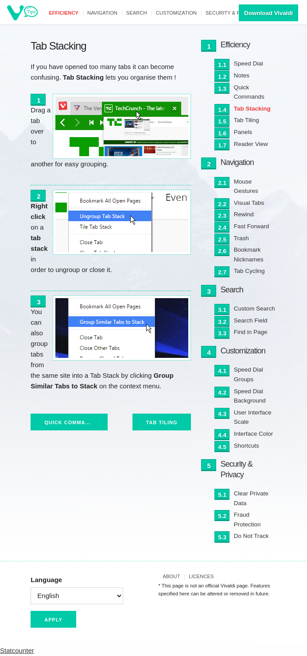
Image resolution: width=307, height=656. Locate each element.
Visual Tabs (249, 202)
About (171, 576)
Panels (243, 132)
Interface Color (253, 433)
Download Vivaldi (268, 13)
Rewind (244, 214)
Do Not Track (251, 536)
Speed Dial (248, 63)
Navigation (102, 12)
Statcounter (17, 650)
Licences (201, 576)
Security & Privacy (232, 12)
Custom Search (254, 308)
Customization (176, 12)
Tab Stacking (252, 108)
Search (136, 12)
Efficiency (63, 12)
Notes (241, 75)
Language (46, 579)
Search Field (251, 320)
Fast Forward (251, 226)
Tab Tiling (162, 422)
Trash (241, 238)
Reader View (251, 144)
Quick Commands (70, 422)
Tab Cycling (249, 271)
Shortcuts (246, 445)
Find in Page (251, 332)
